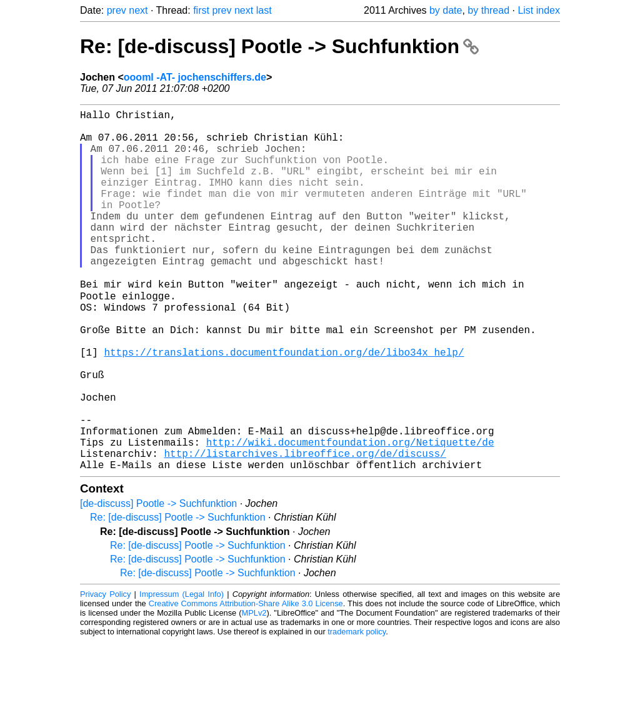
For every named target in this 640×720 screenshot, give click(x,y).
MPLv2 (254, 691)
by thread (488, 10)
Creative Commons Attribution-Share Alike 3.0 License (246, 682)
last (264, 10)
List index (539, 10)
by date (445, 10)
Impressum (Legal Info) (181, 673)
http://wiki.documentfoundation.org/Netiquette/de (350, 515)
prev (116, 10)
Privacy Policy (105, 673)
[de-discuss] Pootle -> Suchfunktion (158, 582)
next (138, 10)
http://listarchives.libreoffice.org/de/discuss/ (305, 529)
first (201, 10)
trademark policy (357, 710)
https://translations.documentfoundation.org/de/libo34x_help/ (284, 405)
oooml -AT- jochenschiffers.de (195, 77)
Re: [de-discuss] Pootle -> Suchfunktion (279, 46)
